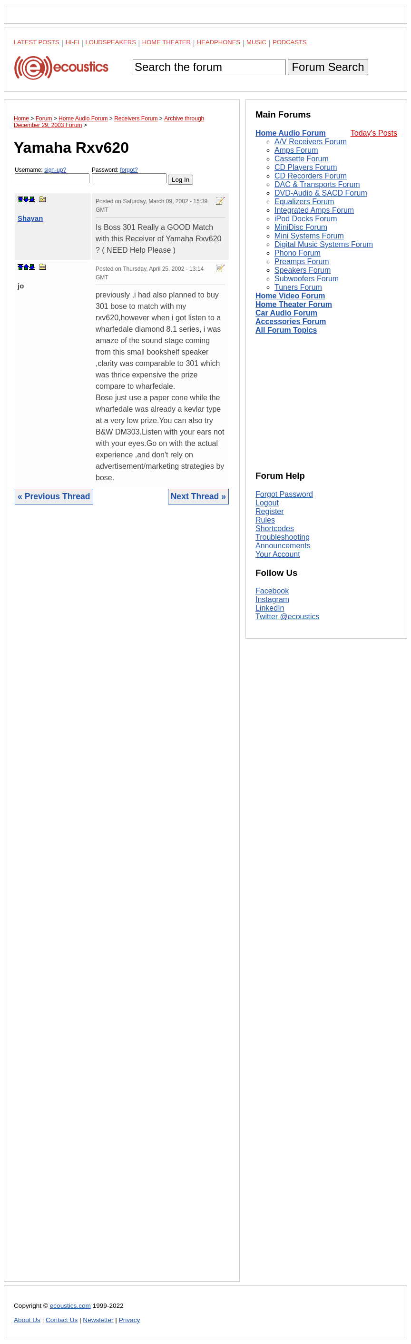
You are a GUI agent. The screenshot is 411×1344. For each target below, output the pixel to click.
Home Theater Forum (293, 304)
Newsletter (98, 1320)
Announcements (283, 546)
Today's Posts (374, 133)
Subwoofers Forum (306, 279)
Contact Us (62, 1320)
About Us (27, 1320)
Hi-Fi (72, 42)
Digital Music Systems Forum (323, 244)
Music (256, 42)
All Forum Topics (286, 330)
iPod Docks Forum (305, 219)
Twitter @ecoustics (287, 617)
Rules (265, 520)
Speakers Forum (302, 270)
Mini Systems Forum (309, 236)
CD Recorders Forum (310, 176)
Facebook (272, 591)
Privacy (129, 1320)
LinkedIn (269, 608)
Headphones (218, 42)
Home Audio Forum (290, 133)
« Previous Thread (54, 496)
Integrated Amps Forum (314, 210)
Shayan (30, 218)
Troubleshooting (282, 537)
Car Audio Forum (286, 313)
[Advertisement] (122, 900)
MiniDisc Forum (300, 227)
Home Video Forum (290, 296)
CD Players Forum (305, 167)
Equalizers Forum (304, 202)
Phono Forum (297, 253)
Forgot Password (284, 494)
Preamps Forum (301, 261)
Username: (52, 175)
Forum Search (328, 66)
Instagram (272, 599)
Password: (129, 175)
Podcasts (290, 42)
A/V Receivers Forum (310, 142)
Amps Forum (296, 150)
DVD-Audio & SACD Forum (320, 193)
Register (269, 511)
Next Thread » (198, 496)
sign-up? (55, 170)
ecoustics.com (70, 1305)
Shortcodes (274, 528)
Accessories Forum (290, 321)
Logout (267, 503)
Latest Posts (36, 42)
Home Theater (166, 42)
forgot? (128, 170)
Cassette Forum (301, 159)
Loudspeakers (111, 42)
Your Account (277, 554)
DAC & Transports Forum (317, 184)
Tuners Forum (298, 287)
